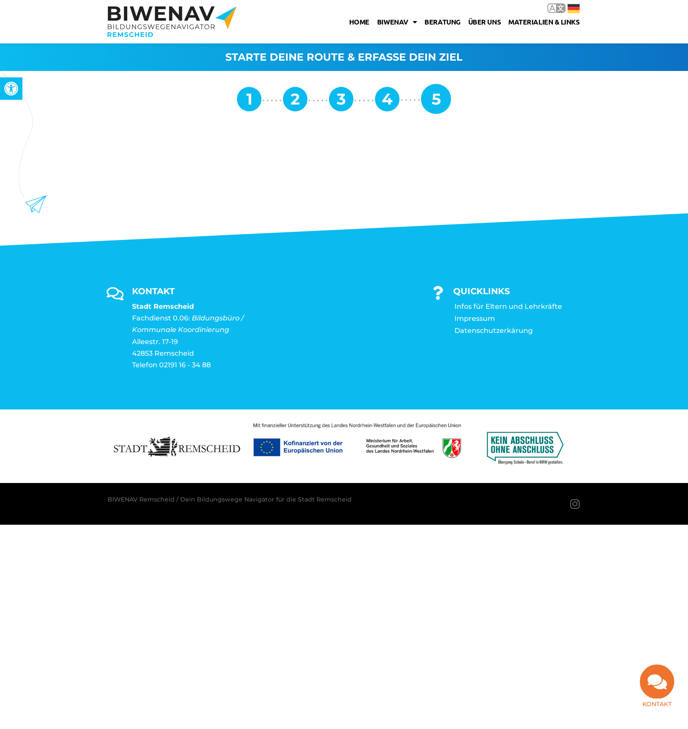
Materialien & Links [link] (543, 21)
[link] (11, 88)
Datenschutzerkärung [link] (494, 330)
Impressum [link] (475, 318)
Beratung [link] (442, 21)
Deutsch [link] (574, 8)
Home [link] (359, 21)
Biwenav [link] (397, 22)
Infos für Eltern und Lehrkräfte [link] (508, 306)
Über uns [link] (484, 21)
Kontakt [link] (657, 704)
